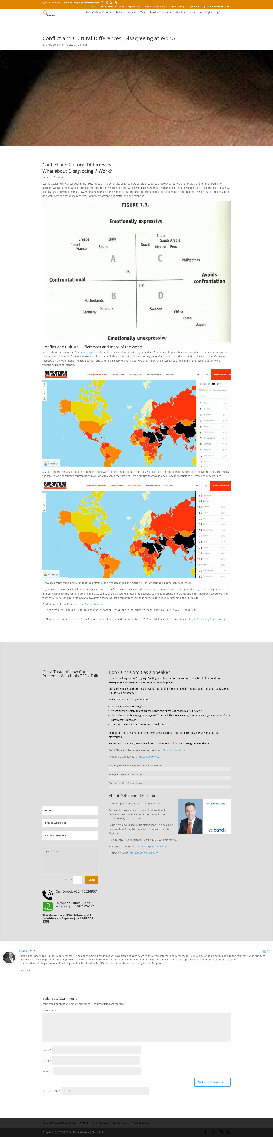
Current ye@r (51, 1091)
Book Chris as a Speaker (99, 12)
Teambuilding (177, 6)
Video (143, 12)
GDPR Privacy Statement (94, 1123)
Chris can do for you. (148, 756)
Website (47, 1071)
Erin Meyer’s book (91, 352)
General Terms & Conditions (59, 1123)
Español (154, 12)
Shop (192, 12)
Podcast (120, 12)
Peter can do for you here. (143, 853)
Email (46, 1060)
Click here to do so (173, 750)
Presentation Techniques (155, 6)
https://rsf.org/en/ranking (206, 619)
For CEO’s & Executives (101, 6)
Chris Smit (52, 44)
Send (92, 880)
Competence (192, 6)
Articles (132, 12)
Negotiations (133, 6)
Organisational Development (216, 6)
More (165, 12)
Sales (121, 6)
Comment (49, 1010)
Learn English (206, 12)
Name (47, 1050)
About (179, 12)
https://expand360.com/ (152, 846)
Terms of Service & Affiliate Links (132, 1123)
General (82, 44)
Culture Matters (94, 604)
